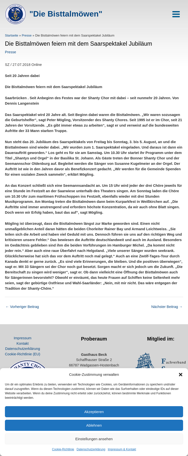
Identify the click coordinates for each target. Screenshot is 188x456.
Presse (10, 52)
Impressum (22, 338)
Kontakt (22, 343)
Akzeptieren (94, 412)
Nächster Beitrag (167, 307)
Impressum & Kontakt (122, 449)
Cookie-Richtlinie (63, 449)
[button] (180, 374)
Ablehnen (94, 425)
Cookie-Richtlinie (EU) (22, 354)
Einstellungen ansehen (94, 439)
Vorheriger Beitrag (22, 307)
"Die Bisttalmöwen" (66, 13)
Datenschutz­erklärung (91, 449)
